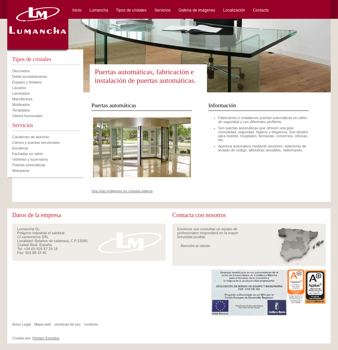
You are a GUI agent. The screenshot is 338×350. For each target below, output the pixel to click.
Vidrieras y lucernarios (30, 159)
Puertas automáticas (28, 165)
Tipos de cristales (131, 10)
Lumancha (98, 10)
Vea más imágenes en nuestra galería (121, 191)
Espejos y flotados (27, 82)
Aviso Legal (21, 324)
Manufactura (22, 99)
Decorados (21, 71)
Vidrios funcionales (27, 116)
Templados (21, 110)
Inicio (77, 10)
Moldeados (21, 105)
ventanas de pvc (67, 324)
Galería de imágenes (197, 10)
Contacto (261, 10)
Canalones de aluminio (30, 137)
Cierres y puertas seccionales (36, 142)
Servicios (162, 10)
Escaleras (20, 148)
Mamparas (20, 171)
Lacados (19, 88)
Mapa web (42, 324)
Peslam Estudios (45, 338)
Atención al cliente (195, 246)
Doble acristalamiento (29, 77)
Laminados (21, 93)
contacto (91, 324)
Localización (234, 10)
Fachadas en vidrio (27, 154)
